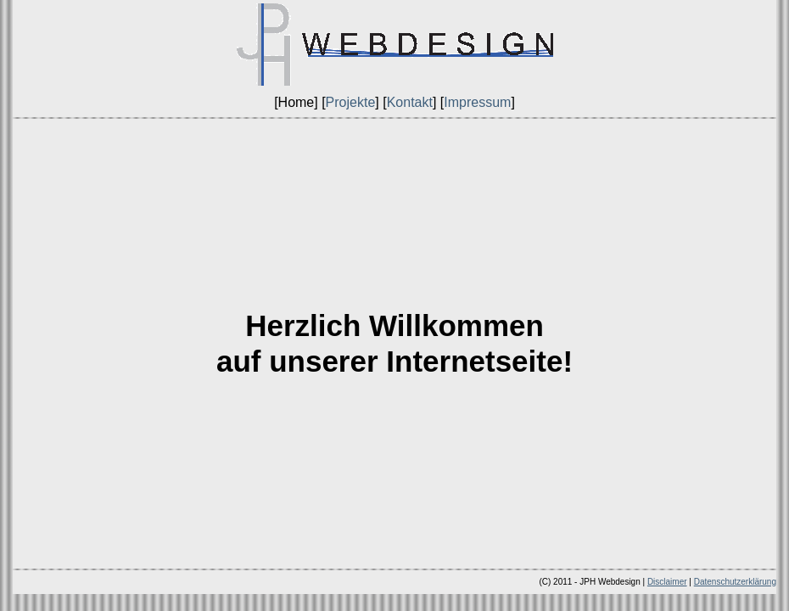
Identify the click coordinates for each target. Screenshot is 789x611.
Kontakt (410, 102)
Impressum (477, 102)
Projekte (351, 102)
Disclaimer (667, 581)
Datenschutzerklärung (735, 581)
